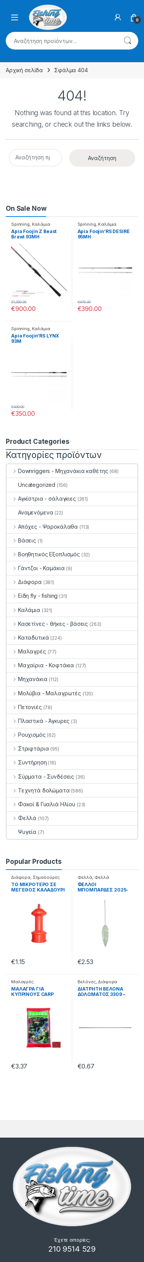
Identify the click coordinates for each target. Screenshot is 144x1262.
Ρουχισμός (26, 734)
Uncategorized (31, 484)
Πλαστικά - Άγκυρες (38, 721)
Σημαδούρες (46, 877)
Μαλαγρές (26, 651)
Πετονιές (24, 707)
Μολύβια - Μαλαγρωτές (44, 693)
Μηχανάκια (27, 679)
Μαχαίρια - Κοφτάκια (40, 665)
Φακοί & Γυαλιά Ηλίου (41, 804)
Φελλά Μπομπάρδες (93, 880)
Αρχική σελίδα (24, 70)
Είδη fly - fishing (32, 595)
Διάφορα (24, 582)
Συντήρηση (27, 762)
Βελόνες (87, 981)
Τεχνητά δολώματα (38, 790)
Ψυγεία (21, 832)
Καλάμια (41, 224)
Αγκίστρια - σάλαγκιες (41, 498)
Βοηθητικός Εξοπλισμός (43, 554)
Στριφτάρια (28, 748)
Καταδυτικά (28, 637)
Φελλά (21, 818)
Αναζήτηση (127, 41)
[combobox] (61, 41)
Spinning (20, 224)
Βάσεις (21, 540)
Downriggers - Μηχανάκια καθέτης (57, 471)
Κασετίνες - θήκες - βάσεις (47, 623)
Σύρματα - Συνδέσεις (40, 776)
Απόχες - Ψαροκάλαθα (42, 526)
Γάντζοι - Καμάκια (36, 568)
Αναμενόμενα (30, 512)
